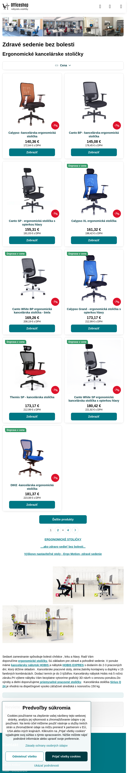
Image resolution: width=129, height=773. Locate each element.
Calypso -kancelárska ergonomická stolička (32, 134)
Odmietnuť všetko (24, 756)
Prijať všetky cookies (66, 756)
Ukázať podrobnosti (46, 765)
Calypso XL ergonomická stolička (93, 220)
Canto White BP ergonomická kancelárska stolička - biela (32, 310)
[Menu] (121, 6)
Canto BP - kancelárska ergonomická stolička (94, 134)
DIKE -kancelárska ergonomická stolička (32, 487)
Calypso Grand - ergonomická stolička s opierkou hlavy (94, 310)
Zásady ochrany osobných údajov (46, 745)
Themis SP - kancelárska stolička (32, 397)
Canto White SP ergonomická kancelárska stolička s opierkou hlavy (94, 399)
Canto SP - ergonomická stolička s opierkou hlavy (32, 222)
